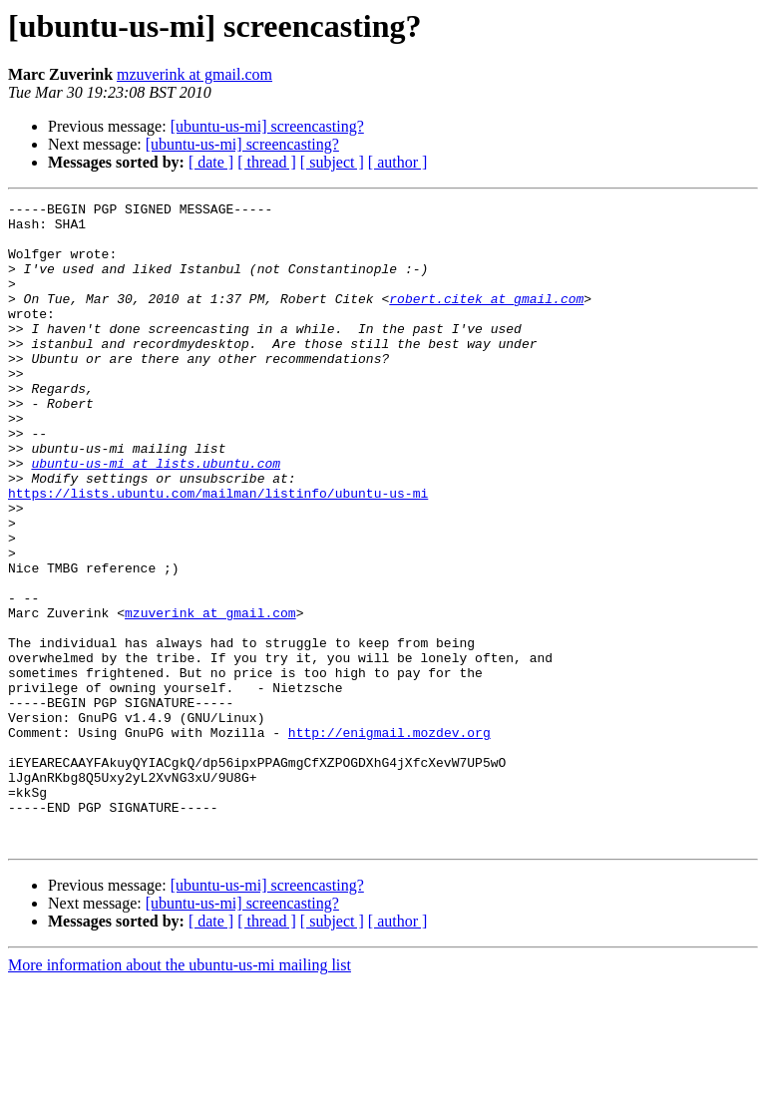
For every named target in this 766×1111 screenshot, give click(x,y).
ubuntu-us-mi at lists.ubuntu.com (155, 517)
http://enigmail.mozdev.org (389, 840)
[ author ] (398, 162)
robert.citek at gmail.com (486, 319)
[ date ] (211, 162)
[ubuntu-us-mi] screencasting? (267, 126)
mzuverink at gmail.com (194, 74)
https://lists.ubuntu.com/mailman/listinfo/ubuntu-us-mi (218, 552)
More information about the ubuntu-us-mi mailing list (179, 1093)
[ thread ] (266, 162)
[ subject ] (332, 162)
